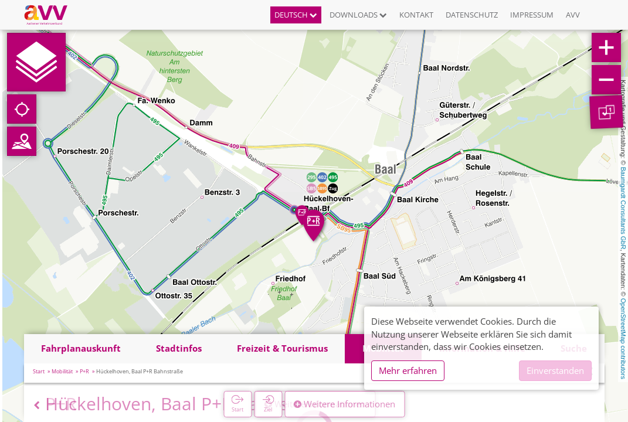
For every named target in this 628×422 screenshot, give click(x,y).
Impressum (532, 14)
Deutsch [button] (295, 14)
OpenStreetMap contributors (623, 338)
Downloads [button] (358, 14)
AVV (573, 14)
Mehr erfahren (408, 370)
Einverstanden (555, 370)
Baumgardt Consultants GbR (623, 208)
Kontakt (416, 14)
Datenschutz (472, 14)
